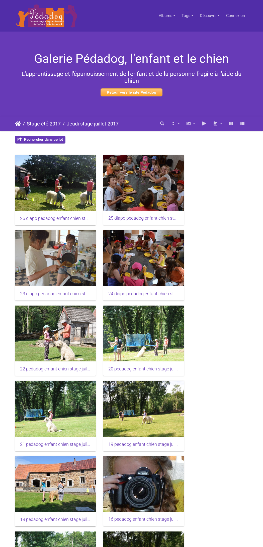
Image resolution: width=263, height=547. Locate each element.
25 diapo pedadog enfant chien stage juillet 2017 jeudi (131, 212)
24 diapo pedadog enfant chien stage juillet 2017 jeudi (51, 282)
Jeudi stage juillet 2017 (93, 124)
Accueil (18, 123)
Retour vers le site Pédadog (131, 92)
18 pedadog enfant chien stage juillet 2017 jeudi (211, 352)
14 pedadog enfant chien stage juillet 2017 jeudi (51, 491)
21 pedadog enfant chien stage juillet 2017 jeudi (51, 352)
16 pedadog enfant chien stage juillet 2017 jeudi (51, 421)
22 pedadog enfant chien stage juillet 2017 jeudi (131, 282)
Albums (165, 15)
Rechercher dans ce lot (40, 139)
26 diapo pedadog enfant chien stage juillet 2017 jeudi (51, 212)
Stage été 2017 (44, 124)
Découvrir (208, 15)
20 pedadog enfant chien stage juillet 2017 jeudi (211, 282)
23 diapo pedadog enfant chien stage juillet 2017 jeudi (211, 212)
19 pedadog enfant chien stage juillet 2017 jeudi (131, 352)
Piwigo (143, 536)
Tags (186, 15)
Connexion (235, 15)
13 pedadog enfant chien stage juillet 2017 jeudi (131, 491)
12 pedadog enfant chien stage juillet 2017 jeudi (211, 491)
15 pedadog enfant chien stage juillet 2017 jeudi (211, 422)
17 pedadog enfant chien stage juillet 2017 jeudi (131, 422)
